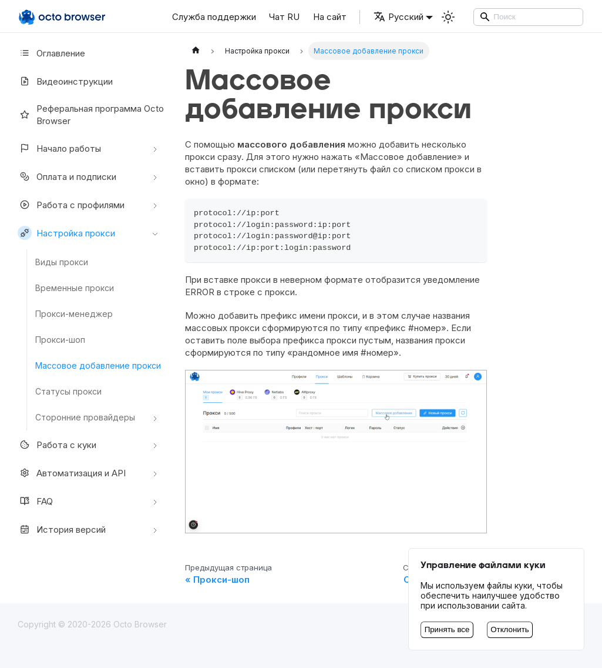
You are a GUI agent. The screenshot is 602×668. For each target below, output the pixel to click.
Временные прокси (74, 288)
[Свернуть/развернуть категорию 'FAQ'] (155, 501)
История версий (62, 529)
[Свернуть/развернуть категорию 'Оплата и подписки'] (155, 176)
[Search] (528, 17)
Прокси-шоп (60, 340)
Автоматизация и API (72, 473)
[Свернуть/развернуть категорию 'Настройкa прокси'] (155, 233)
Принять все (447, 629)
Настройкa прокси (66, 233)
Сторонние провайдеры (85, 417)
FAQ (35, 501)
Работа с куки (57, 444)
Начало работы (59, 148)
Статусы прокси (68, 391)
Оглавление (51, 53)
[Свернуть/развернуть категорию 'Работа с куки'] (155, 444)
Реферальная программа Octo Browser (91, 114)
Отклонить (509, 629)
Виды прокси (61, 262)
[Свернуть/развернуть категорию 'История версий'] (155, 529)
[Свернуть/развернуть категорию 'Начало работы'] (155, 148)
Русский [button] (398, 16)
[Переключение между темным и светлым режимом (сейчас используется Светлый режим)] (448, 17)
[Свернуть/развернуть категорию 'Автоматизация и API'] (155, 473)
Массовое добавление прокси (98, 365)
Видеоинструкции (65, 81)
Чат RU (284, 16)
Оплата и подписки (67, 176)
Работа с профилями (71, 205)
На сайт (330, 16)
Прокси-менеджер (74, 314)
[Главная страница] (195, 51)
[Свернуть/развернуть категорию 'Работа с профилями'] (155, 205)
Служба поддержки (214, 16)
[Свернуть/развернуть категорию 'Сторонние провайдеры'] (155, 417)
